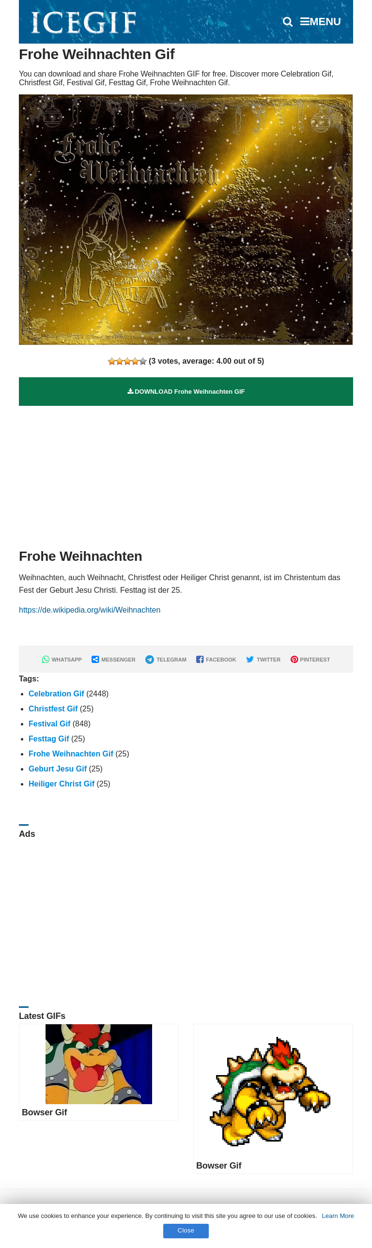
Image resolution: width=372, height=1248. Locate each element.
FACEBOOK (216, 660)
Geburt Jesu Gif (58, 769)
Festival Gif (49, 724)
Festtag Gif (49, 739)
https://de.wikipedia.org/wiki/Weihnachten (89, 610)
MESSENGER (113, 660)
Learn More (338, 1215)
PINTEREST (310, 660)
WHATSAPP (62, 660)
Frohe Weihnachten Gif (71, 754)
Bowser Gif (44, 1112)
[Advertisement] (186, 473)
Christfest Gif (53, 709)
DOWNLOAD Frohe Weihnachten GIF (186, 391)
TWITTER (263, 660)
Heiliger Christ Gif (61, 784)
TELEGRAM (165, 660)
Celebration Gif (56, 694)
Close (186, 1230)
